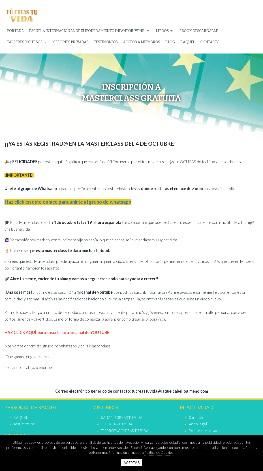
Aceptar (132, 462)
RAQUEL (187, 42)
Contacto (210, 42)
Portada (15, 31)
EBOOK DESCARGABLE (199, 31)
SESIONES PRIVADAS (70, 42)
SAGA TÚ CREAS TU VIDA (121, 417)
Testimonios (106, 42)
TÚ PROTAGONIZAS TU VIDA (124, 431)
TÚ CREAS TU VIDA (116, 424)
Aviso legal (198, 424)
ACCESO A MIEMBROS (141, 42)
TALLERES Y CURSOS (27, 42)
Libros (165, 31)
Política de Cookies (158, 452)
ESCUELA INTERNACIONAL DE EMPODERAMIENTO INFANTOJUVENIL (90, 31)
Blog (170, 42)
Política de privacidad (207, 431)
